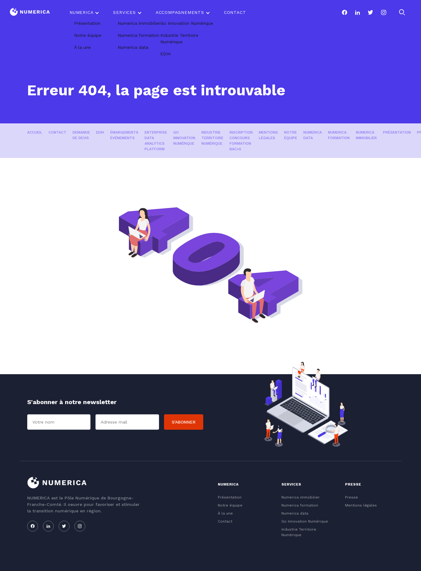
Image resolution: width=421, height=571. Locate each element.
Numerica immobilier (366, 135)
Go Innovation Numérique (184, 138)
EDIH (100, 132)
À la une (225, 513)
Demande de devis (81, 135)
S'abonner (184, 422)
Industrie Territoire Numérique (212, 138)
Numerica (81, 12)
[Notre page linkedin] (357, 12)
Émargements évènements (124, 135)
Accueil (34, 132)
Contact (235, 12)
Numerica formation (339, 135)
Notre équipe (290, 135)
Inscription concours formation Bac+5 (241, 140)
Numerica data (312, 135)
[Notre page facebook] (344, 12)
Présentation (397, 132)
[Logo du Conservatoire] (30, 12)
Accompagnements (180, 12)
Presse (351, 497)
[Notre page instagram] (384, 12)
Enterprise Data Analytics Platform (156, 140)
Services (124, 12)
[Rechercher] (402, 12)
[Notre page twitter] (370, 12)
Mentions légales (268, 135)
